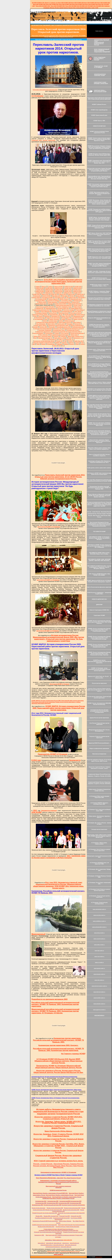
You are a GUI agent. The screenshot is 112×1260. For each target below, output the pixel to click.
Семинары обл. (40, 308)
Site (65, 341)
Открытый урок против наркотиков (43, 328)
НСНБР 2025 (80, 2)
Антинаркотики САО (67, 311)
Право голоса (77, 306)
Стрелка (57, 333)
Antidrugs (107, 6)
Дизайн (37, 311)
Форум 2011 (52, 327)
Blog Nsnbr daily (56, 295)
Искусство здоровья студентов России (43, 342)
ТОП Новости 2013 (71, 297)
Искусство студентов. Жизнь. (40, 314)
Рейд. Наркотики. (43, 334)
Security (72, 344)
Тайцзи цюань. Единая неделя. (75, 336)
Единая (63, 319)
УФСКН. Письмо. (64, 299)
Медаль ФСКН (79, 295)
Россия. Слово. (77, 305)
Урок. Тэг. (45, 339)
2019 (75, 4)
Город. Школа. (77, 311)
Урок (74, 7)
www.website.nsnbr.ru (99, 1003)
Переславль (87, 7)
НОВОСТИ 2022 (49, 289)
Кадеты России (53, 313)
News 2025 (74, 2)
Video (38, 344)
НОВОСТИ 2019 (58, 291)
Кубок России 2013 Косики (53, 317)
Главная (37, 286)
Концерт (69, 319)
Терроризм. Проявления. (44, 330)
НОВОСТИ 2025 (40, 288)
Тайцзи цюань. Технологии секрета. (43, 336)
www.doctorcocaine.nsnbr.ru (99, 986)
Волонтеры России (63, 313)
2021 (49, 4)
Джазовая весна (56, 311)
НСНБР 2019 (81, 4)
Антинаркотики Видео (64, 302)
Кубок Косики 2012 (40, 317)
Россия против (49, 333)
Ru (63, 345)
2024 (88, 2)
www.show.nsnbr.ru (99, 933)
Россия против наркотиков (77, 333)
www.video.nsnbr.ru (99, 944)
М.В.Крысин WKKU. (40, 300)
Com (82, 342)
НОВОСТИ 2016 (68, 292)
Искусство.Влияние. (38, 333)
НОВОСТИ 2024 (58, 288)
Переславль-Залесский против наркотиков (43, 702)
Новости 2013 (71, 294)
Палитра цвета (61, 323)
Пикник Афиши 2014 (41, 303)
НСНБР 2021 (55, 4)
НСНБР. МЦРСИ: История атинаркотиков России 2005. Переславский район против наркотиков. (57, 700)
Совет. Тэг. (61, 339)
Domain (43, 344)
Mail (34, 344)
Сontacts (50, 286)
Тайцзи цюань (74, 334)
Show (77, 344)
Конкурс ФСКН (36, 297)
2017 (101, 4)
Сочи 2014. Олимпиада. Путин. (64, 306)
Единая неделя (80, 314)
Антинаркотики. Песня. (59, 330)
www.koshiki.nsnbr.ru (99, 998)
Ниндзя (45, 320)
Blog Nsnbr (65, 295)
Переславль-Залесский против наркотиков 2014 (45, 89)
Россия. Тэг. (59, 341)
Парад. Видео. (51, 323)
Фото (35, 338)
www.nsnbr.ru (99, 1257)
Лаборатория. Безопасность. (43, 331)
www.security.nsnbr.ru (99, 915)
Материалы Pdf (55, 316)
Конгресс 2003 (43, 327)
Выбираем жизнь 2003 (78, 327)
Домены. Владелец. (54, 319)
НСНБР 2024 (93, 2)
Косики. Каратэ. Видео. (40, 325)
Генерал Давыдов (53, 299)
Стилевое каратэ (53, 320)
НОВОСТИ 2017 (49, 292)
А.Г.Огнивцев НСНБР (41, 299)
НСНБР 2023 (106, 2)
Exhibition (57, 342)
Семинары (59, 344)
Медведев (47, 316)
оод (57, 2)
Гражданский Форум (50, 308)
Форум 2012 (78, 323)
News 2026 (61, 2)
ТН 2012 (70, 341)
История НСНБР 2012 (63, 308)
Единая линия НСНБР (60, 303)
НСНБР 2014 (53, 294)
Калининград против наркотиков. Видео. (44, 341)
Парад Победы (77, 322)
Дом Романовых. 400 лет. (56, 314)
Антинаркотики (51, 344)
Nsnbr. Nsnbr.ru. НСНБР (60, 338)
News (85, 2)
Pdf (59, 345)
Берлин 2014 (75, 302)
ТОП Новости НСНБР (47, 297)
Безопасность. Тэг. (78, 338)
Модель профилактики (76, 325)
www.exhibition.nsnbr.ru (99, 921)
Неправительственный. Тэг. (45, 338)
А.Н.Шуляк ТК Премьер (53, 300)
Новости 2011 (37, 295)
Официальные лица (78, 316)
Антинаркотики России (72, 330)
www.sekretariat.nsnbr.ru (99, 909)
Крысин (70, 7)
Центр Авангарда (45, 311)
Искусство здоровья (69, 309)
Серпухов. (64, 342)
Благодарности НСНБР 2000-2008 (45, 306)
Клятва (61, 320)
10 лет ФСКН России (76, 317)
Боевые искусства (69, 320)
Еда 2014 (50, 303)
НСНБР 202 (67, 2)
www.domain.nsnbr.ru (99, 974)
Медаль (72, 295)
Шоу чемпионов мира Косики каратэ (59, 334)
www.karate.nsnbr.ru (99, 968)
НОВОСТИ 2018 (77, 291)
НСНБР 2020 (68, 4)
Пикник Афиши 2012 (76, 308)
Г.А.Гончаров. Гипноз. (66, 300)
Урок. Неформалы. (41, 323)
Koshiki (82, 344)
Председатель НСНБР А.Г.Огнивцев (59, 684)
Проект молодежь (52, 302)
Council (77, 342)
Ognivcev (56, 336)
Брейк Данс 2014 (78, 341)
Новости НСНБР (58, 286)
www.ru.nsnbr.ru (99, 962)
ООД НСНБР (81, 297)
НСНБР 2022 (42, 4)
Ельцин (40, 316)
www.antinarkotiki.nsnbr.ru (99, 927)
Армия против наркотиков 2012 (41, 309)
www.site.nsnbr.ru (99, 980)
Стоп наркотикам (38, 319)
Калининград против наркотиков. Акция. (58, 325)
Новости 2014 (62, 294)
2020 (62, 4)
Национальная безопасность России (73, 328)
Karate (70, 338)
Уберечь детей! (42, 302)
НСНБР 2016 (77, 292)
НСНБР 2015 (36, 294)
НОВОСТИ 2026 (69, 286)
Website (66, 344)
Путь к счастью (64, 333)
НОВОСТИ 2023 (77, 288)
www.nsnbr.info (68, 1240)
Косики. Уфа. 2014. (66, 316)
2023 (100, 2)
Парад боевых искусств (65, 322)
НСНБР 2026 (78, 286)
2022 (36, 4)
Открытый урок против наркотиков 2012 (46, 322)
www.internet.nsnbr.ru (99, 992)
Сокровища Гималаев (41, 313)
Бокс (46, 319)
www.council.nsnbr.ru (99, 938)
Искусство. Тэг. (70, 339)
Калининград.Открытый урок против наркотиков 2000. (67, 331)
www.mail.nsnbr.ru (99, 1015)
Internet (55, 345)
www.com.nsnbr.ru (99, 956)
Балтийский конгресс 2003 (64, 327)
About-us (44, 286)
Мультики (35, 327)
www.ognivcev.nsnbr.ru (99, 1009)
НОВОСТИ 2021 (68, 289)
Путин (35, 316)
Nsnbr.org (71, 342)
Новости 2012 (80, 294)
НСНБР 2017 (58, 292)
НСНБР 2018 (94, 4)
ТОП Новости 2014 (59, 297)
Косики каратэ (65, 317)
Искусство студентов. (75, 313)
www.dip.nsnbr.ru (99, 950)
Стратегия (63, 336)
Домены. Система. (78, 319)
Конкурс (66, 7)
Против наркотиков (69, 314)
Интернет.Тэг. (53, 339)
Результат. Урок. (58, 328)
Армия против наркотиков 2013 (64, 305)
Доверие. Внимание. (56, 309)
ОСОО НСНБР (46, 295)
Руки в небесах (80, 309)
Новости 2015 (45, 294)
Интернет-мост (78, 300)
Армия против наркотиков (74, 303)
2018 (88, 4)
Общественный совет (75, 299)
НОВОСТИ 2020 (40, 291)
